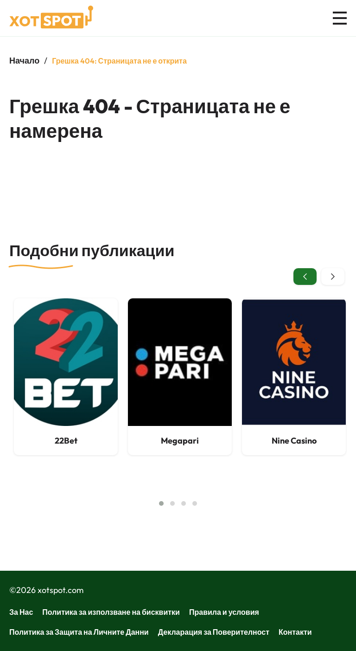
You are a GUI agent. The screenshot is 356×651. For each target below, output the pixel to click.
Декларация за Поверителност (213, 632)
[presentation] (305, 276)
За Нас (21, 612)
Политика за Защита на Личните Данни (79, 632)
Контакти (295, 632)
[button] (161, 503)
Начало (24, 60)
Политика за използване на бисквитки (111, 612)
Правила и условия (224, 612)
